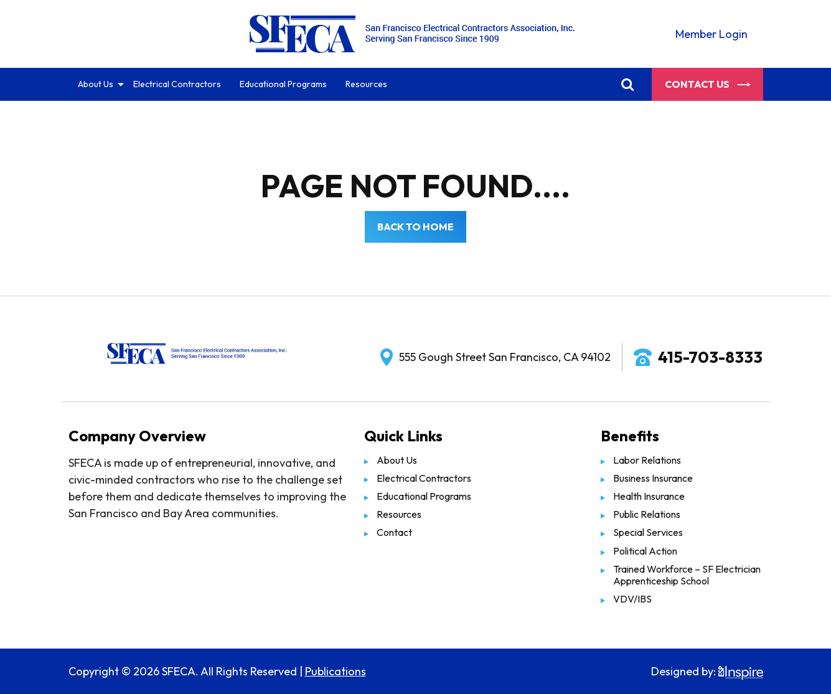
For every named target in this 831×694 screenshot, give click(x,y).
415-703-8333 (710, 357)
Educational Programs (283, 84)
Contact (394, 532)
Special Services (648, 532)
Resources (366, 84)
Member (711, 34)
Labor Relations (647, 460)
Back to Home (415, 226)
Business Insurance (653, 478)
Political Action (645, 551)
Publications (335, 671)
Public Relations (646, 514)
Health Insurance (649, 496)
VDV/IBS (632, 599)
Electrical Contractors (177, 84)
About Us (95, 84)
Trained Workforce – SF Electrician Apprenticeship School (687, 575)
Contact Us (707, 84)
